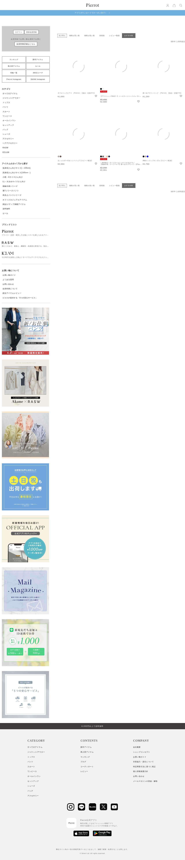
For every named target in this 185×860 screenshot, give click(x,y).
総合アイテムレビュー (12, 293)
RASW (5, 148)
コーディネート (87, 767)
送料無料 (6, 209)
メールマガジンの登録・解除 (145, 781)
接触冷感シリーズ (10, 186)
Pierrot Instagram (14, 79)
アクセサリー (8, 139)
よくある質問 (8, 280)
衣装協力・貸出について (143, 762)
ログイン (18, 32)
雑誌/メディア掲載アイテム (14, 204)
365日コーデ (38, 73)
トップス (6, 102)
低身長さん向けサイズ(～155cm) (17, 168)
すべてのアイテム (10, 94)
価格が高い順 (89, 35)
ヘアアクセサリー (10, 143)
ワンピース (7, 116)
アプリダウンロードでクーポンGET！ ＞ (93, 13)
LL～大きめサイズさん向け (14, 182)
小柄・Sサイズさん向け (13, 177)
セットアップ (8, 125)
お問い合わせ (8, 284)
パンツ (5, 107)
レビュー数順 (114, 35)
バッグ (5, 130)
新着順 (102, 35)
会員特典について (10, 289)
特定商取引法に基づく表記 (144, 767)
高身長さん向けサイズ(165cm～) (17, 173)
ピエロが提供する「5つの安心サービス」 (20, 298)
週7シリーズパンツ (11, 191)
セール (37, 66)
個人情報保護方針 (140, 771)
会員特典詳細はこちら (25, 44)
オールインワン (9, 121)
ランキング (14, 59)
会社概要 (137, 747)
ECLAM (6, 152)
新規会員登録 (31, 32)
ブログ (83, 762)
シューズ (6, 134)
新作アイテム (38, 59)
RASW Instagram (38, 79)
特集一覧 (13, 73)
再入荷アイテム (14, 66)
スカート (6, 112)
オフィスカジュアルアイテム (15, 200)
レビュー (84, 771)
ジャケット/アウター (11, 98)
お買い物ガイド (9, 275)
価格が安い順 (74, 35)
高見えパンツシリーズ (12, 195)
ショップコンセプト (141, 752)
